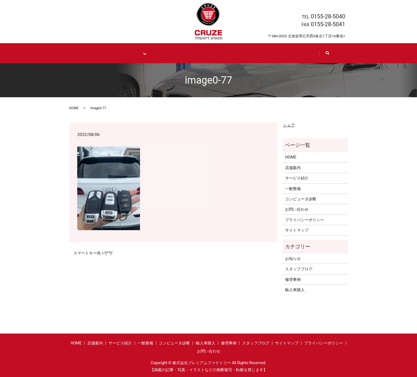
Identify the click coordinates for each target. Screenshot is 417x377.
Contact (298, 53)
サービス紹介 (296, 178)
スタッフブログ (298, 269)
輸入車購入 (295, 290)
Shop (225, 53)
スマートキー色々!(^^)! (93, 252)
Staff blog (260, 53)
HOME (97, 53)
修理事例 (293, 279)
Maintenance (131, 53)
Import (163, 53)
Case (194, 53)
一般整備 (293, 188)
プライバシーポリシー (304, 219)
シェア (289, 125)
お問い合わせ (296, 209)
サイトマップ (296, 230)
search (329, 55)
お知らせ (293, 258)
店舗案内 (293, 167)
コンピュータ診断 (300, 198)
